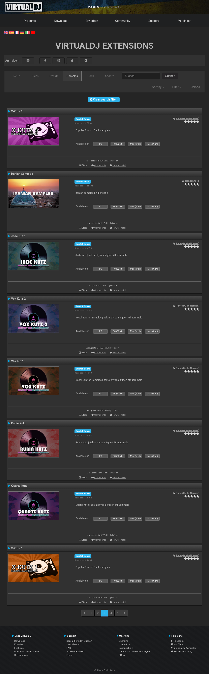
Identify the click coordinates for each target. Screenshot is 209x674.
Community (122, 20)
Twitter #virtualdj (181, 651)
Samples (72, 76)
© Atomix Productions (104, 670)
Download (60, 20)
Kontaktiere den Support (79, 640)
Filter (176, 87)
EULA (122, 655)
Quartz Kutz (19, 485)
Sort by (158, 87)
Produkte (30, 20)
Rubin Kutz (18, 423)
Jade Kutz (18, 236)
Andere (109, 76)
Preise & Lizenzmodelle (26, 651)
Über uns (123, 640)
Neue (16, 76)
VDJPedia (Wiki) (75, 651)
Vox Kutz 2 (18, 298)
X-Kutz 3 (17, 111)
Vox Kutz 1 (18, 361)
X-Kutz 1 (17, 548)
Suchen (170, 75)
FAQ (68, 648)
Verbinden (184, 20)
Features (19, 648)
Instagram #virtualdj (183, 648)
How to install (119, 165)
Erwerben (92, 20)
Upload (195, 87)
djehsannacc (192, 180)
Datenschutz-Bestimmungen (134, 651)
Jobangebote (126, 648)
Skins (35, 76)
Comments (100, 165)
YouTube (177, 644)
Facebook (177, 640)
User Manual (73, 644)
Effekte (54, 76)
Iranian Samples (22, 173)
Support (153, 20)
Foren (69, 655)
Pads (91, 76)
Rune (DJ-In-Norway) (187, 118)
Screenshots (21, 655)
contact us (124, 644)
